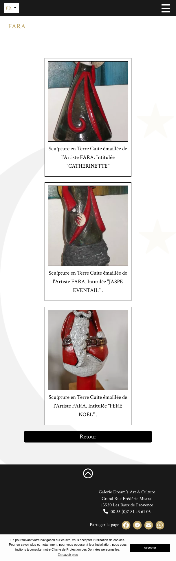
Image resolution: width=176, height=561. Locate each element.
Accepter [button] (150, 547)
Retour (88, 436)
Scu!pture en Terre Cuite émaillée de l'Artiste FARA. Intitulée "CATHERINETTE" (88, 157)
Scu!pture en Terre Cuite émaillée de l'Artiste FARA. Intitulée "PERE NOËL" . (88, 406)
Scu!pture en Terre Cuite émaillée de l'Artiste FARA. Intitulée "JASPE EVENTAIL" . (88, 281)
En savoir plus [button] (68, 554)
